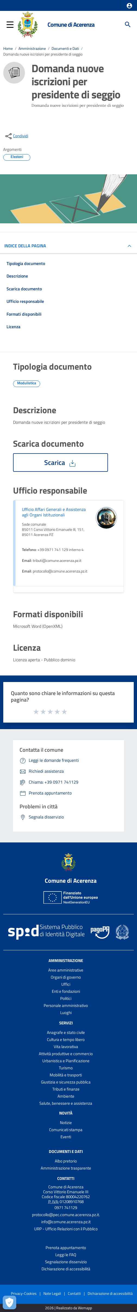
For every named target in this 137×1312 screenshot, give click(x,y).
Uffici (65, 984)
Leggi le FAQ (65, 1255)
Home (8, 48)
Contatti (65, 1178)
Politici (65, 998)
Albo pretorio (66, 1161)
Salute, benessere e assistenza (65, 1103)
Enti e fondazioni (66, 991)
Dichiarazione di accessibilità (66, 1269)
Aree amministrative (65, 970)
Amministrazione (32, 48)
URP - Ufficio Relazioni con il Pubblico (66, 1229)
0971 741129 (66, 1207)
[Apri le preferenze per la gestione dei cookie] (9, 1302)
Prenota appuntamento (66, 1247)
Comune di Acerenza (70, 24)
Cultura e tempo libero (66, 1039)
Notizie (66, 1122)
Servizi (66, 1023)
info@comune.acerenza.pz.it (66, 1222)
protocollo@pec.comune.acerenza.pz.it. (66, 1214)
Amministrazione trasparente (66, 1168)
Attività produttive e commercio (66, 1054)
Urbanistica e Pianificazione (66, 1061)
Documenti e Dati (65, 48)
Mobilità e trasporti (66, 1075)
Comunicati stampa (65, 1130)
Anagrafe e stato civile (66, 1032)
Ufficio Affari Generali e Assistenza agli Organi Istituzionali (54, 512)
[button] (129, 5)
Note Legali (52, 1293)
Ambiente (66, 1096)
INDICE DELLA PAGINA (27, 245)
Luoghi (66, 1012)
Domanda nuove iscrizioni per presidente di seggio (42, 54)
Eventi (65, 1137)
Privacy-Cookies (24, 1293)
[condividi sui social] (16, 136)
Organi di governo (66, 977)
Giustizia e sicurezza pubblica (66, 1082)
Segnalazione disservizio (66, 1262)
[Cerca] (128, 25)
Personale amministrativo (66, 1005)
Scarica (60, 462)
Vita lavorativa (66, 1046)
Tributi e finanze (65, 1089)
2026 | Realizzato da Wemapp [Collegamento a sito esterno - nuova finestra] (68, 1308)
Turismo (66, 1068)
